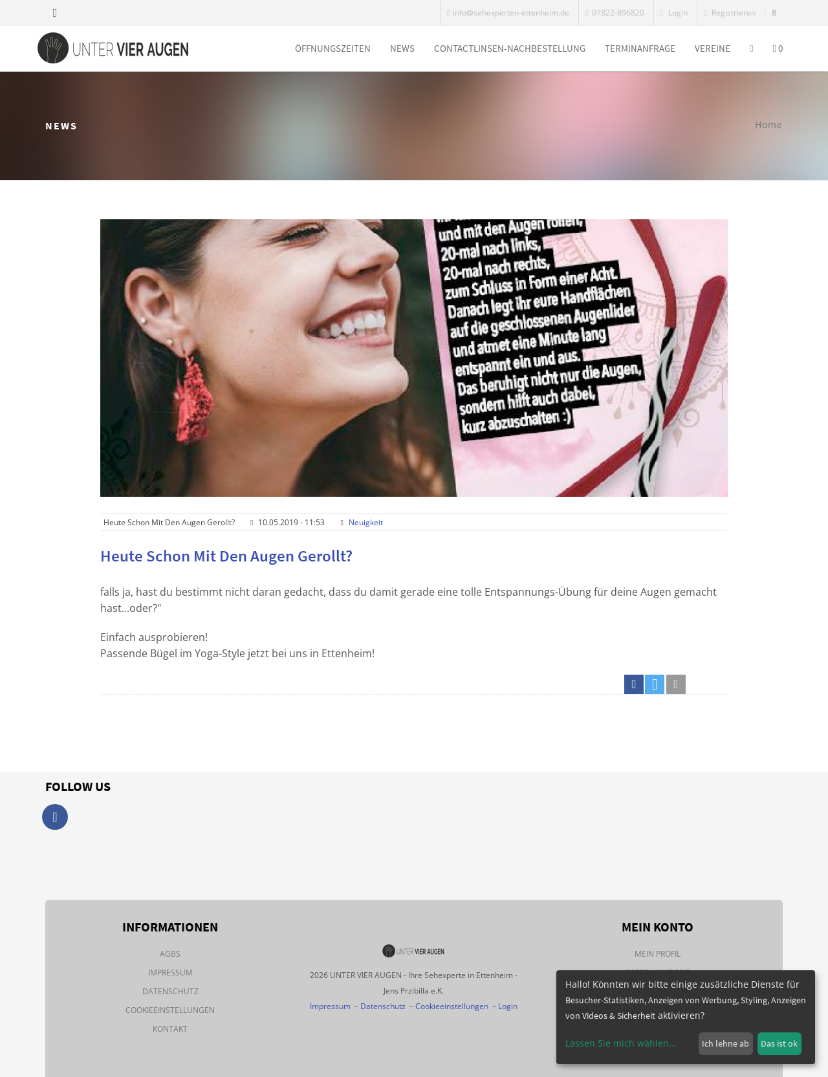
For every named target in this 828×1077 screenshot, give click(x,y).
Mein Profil (658, 953)
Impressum (170, 972)
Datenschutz (170, 991)
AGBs (170, 953)
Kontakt (170, 1028)
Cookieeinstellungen (170, 1010)
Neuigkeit (366, 522)
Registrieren (730, 12)
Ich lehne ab (725, 1043)
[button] (634, 684)
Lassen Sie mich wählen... (621, 1043)
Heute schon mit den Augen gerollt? (226, 555)
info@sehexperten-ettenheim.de (508, 12)
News (402, 48)
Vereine (712, 48)
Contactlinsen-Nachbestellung (509, 48)
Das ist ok (779, 1043)
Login (674, 12)
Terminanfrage (640, 48)
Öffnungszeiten (333, 48)
